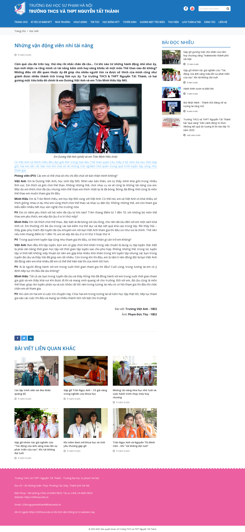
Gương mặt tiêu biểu (152, 22)
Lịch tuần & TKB (191, 22)
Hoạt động (80, 22)
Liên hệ (223, 22)
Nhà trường (62, 22)
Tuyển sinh (129, 22)
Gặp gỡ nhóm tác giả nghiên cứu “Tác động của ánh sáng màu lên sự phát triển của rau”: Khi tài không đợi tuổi (206, 74)
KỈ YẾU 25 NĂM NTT (41, 22)
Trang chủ (21, 22)
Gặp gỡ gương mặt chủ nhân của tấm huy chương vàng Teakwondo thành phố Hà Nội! (205, 55)
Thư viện (173, 22)
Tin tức (95, 22)
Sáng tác (209, 22)
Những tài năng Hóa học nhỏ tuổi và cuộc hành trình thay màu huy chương (134, 394)
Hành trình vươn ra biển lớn (198, 88)
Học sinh (34, 31)
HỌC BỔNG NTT (111, 22)
